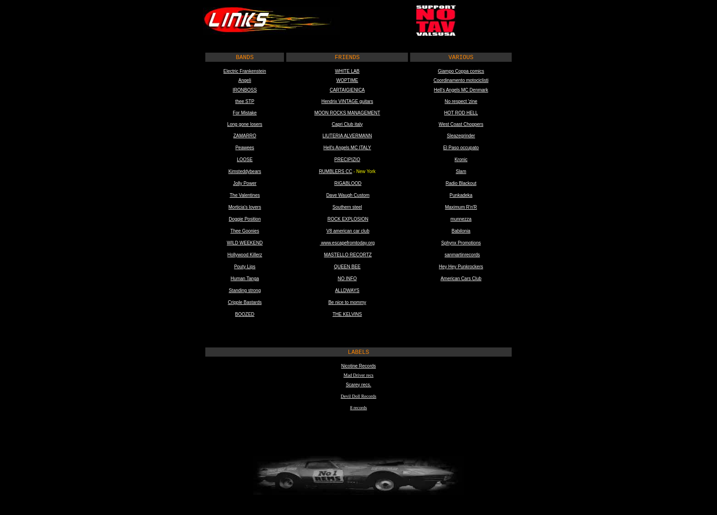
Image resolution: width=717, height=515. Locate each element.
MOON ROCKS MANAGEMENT (347, 112)
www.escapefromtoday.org (347, 242)
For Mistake (245, 112)
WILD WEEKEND (244, 242)
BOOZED (244, 314)
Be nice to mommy (347, 302)
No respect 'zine (460, 101)
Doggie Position (245, 219)
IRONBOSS (245, 89)
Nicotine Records (358, 366)
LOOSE (244, 159)
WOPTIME (347, 80)
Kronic (461, 159)
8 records (358, 407)
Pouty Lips (245, 266)
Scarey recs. (358, 384)
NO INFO (347, 278)
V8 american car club (347, 230)
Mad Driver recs (358, 375)
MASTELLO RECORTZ (348, 254)
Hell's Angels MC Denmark (461, 89)
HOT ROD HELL (461, 112)
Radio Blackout (460, 183)
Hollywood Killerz (244, 254)
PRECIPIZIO (347, 159)
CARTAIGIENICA (347, 89)
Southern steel (347, 207)
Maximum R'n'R (461, 207)
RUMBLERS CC (335, 171)
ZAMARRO (244, 135)
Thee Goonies (244, 230)
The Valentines (245, 195)
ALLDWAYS (347, 290)
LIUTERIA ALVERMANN (347, 135)
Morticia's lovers (245, 207)
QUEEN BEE (347, 266)
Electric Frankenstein (245, 71)
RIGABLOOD (347, 183)
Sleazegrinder (461, 135)
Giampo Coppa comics (461, 71)
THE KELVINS (347, 314)
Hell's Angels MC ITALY (347, 147)
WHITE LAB (347, 71)
